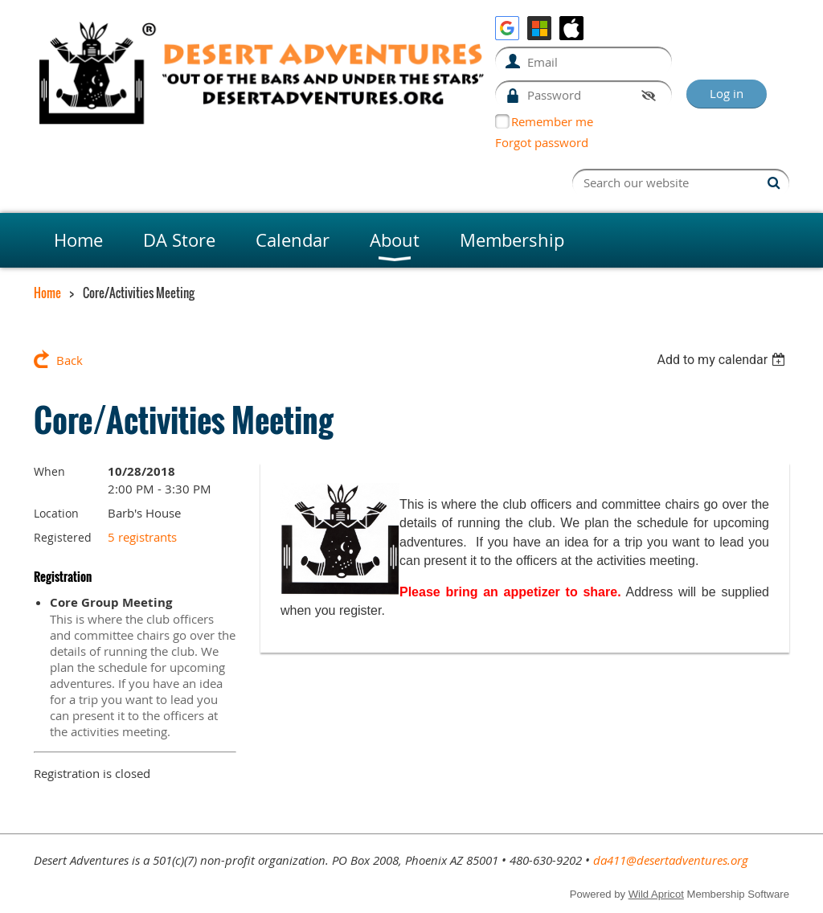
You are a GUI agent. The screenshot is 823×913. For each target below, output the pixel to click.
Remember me (552, 121)
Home (47, 292)
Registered (63, 537)
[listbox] (723, 360)
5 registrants (142, 537)
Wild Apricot (656, 894)
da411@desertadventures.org (670, 860)
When (49, 471)
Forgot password (541, 142)
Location (56, 513)
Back (69, 360)
